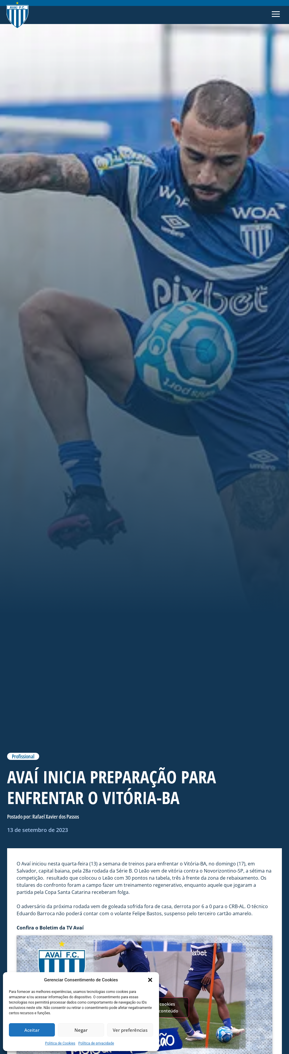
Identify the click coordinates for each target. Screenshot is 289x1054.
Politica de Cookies (60, 1043)
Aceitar (31, 1030)
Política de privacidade (96, 1043)
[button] (150, 980)
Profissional (23, 756)
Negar (81, 1030)
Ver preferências (130, 1030)
